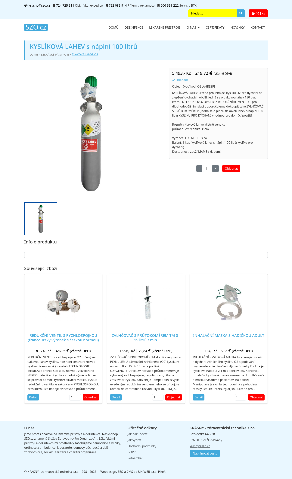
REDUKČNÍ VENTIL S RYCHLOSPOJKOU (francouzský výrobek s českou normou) (63, 337)
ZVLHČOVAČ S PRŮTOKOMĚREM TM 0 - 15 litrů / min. (146, 337)
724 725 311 (65, 5)
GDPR (132, 452)
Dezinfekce (134, 27)
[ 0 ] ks (258, 13)
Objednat (231, 168)
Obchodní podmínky (142, 446)
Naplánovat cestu (204, 453)
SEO (120, 472)
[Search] (212, 13)
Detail (33, 397)
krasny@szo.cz (37, 5)
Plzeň (162, 472)
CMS (130, 472)
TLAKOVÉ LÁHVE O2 (85, 54)
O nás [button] (192, 27)
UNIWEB (144, 472)
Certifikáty (215, 27)
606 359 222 (170, 5)
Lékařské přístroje (165, 27)
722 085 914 (118, 5)
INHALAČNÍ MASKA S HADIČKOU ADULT (228, 335)
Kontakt (258, 27)
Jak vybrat (134, 440)
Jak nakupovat (137, 434)
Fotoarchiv (135, 458)
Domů (113, 27)
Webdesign (108, 472)
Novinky (237, 27)
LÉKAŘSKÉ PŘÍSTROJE (55, 54)
